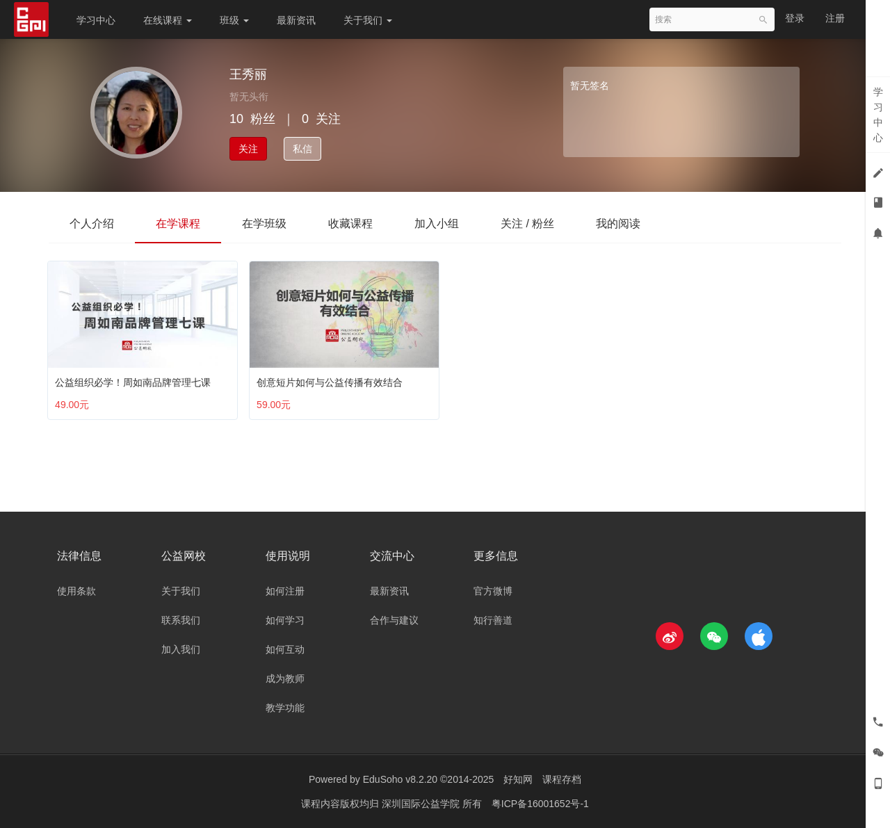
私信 (302, 148)
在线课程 (167, 20)
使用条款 (76, 590)
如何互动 (285, 649)
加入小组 (436, 223)
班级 (234, 20)
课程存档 (561, 779)
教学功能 (285, 707)
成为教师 (285, 678)
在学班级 (264, 223)
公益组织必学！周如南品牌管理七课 (135, 378)
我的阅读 (618, 223)
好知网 (518, 779)
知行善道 (493, 620)
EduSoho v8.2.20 (400, 779)
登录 (794, 18)
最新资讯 (296, 20)
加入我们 (180, 649)
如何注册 (285, 590)
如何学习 (285, 620)
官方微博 (493, 590)
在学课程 (178, 223)
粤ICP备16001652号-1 (540, 803)
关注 (248, 148)
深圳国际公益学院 (422, 803)
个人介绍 (92, 223)
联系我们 (180, 620)
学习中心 (95, 20)
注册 (835, 18)
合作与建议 (394, 620)
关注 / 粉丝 (527, 223)
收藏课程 (350, 223)
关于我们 (367, 20)
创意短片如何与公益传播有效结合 (332, 378)
